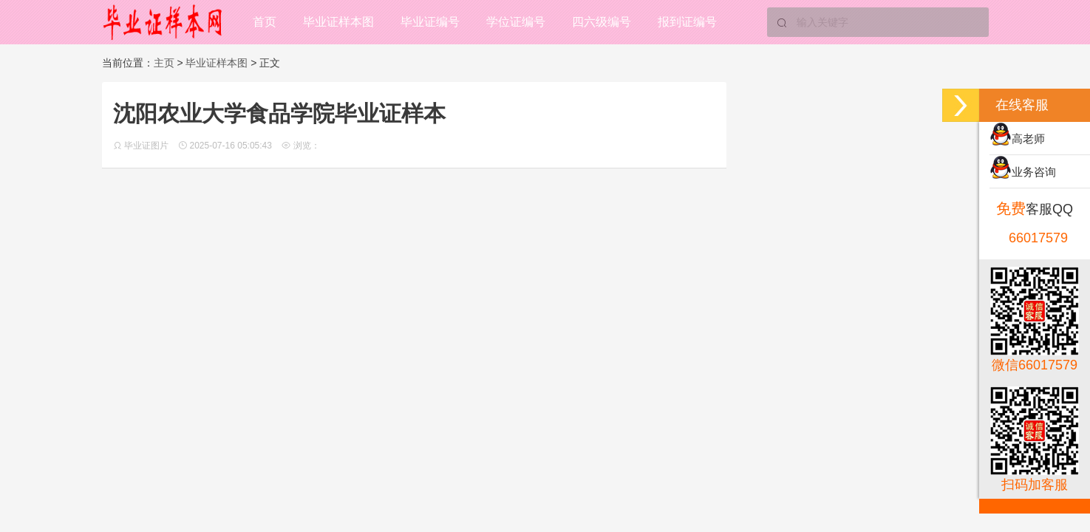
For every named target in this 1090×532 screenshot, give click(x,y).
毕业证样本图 (338, 22)
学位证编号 (515, 22)
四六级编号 (601, 22)
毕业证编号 (430, 22)
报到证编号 (687, 22)
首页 (264, 22)
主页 (164, 63)
